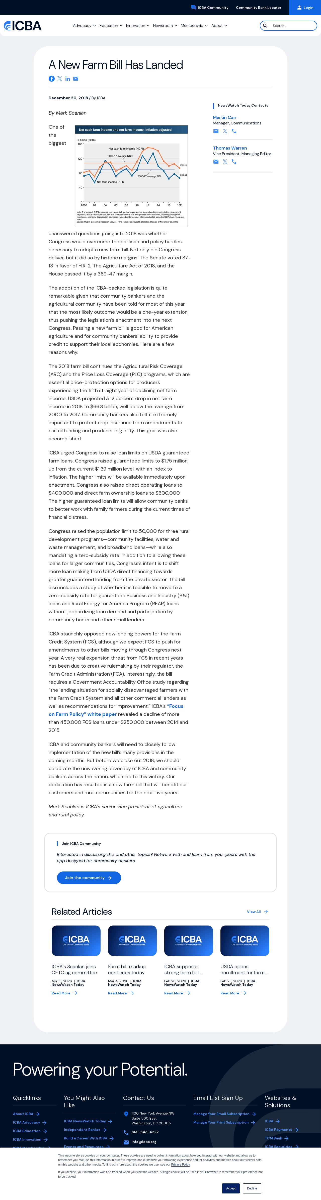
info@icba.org (144, 1141)
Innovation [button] (135, 25)
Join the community (93, 878)
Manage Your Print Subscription (221, 1123)
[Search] (288, 25)
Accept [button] (230, 1188)
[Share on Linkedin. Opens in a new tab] (68, 79)
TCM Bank (281, 1138)
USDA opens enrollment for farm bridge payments (242, 972)
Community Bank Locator (260, 7)
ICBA (269, 1121)
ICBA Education (27, 1131)
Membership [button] (192, 25)
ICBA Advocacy (26, 1122)
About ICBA (23, 1114)
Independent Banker (82, 1130)
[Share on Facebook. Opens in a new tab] (52, 79)
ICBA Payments (281, 1130)
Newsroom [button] (163, 25)
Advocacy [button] (82, 25)
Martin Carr (225, 117)
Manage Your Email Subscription (221, 1114)
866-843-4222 (145, 1132)
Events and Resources (84, 1146)
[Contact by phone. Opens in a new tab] (234, 132)
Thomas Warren (230, 148)
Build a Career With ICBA (85, 1138)
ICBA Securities (278, 1146)
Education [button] (109, 25)
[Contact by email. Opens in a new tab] (216, 132)
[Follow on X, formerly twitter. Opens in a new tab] (225, 132)
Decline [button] (252, 1188)
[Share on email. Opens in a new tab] (76, 79)
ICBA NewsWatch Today (85, 1121)
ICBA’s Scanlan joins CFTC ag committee (74, 969)
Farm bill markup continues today (127, 969)
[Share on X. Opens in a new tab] (60, 79)
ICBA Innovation (27, 1139)
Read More (61, 993)
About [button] (217, 25)
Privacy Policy (180, 1164)
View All (254, 911)
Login (304, 8)
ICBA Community (211, 8)
